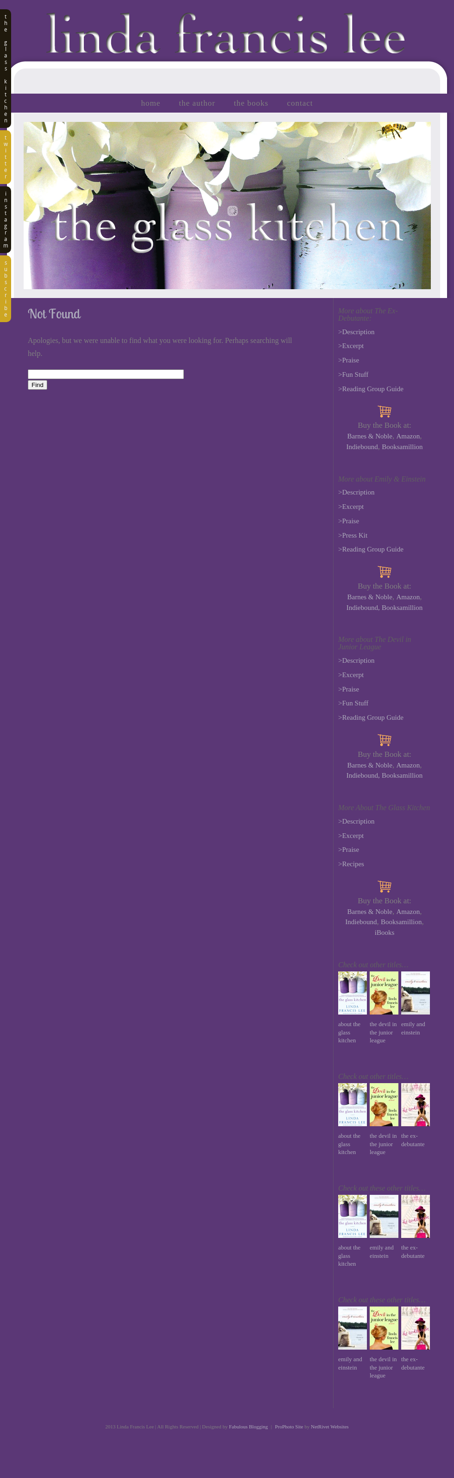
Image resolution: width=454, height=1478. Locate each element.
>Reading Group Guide (371, 389)
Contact (300, 103)
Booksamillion (402, 446)
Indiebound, (363, 607)
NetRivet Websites (330, 1426)
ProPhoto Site (289, 1426)
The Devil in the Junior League (383, 1032)
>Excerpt (351, 345)
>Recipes (351, 864)
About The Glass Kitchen (349, 1032)
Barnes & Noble (369, 436)
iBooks (385, 932)
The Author (197, 103)
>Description (356, 332)
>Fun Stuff (353, 374)
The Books (251, 103)
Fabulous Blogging (248, 1426)
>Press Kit (352, 535)
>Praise (348, 360)
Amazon (408, 436)
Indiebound (362, 446)
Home (151, 103)
